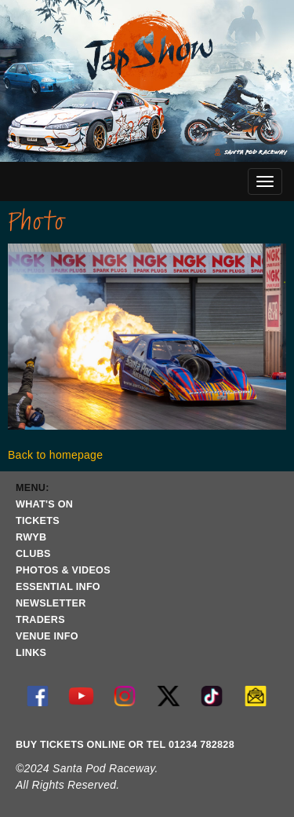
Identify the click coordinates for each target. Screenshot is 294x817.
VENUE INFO (47, 636)
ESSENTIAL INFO (58, 586)
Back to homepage (55, 455)
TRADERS (40, 619)
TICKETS (38, 520)
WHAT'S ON (44, 504)
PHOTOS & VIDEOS (63, 570)
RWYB (31, 537)
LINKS (31, 652)
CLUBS (33, 553)
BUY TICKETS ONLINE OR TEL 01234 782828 (125, 744)
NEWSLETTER (51, 603)
